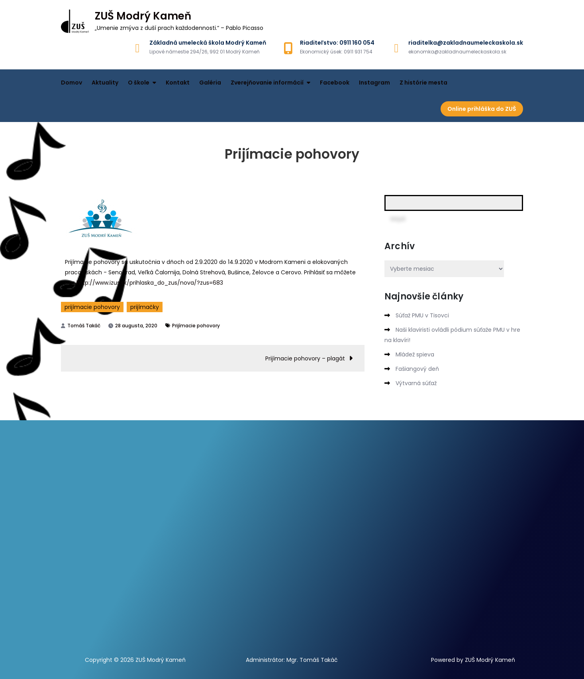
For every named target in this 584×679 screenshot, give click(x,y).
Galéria (210, 83)
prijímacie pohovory (92, 307)
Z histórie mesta (423, 83)
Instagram (374, 83)
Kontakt (178, 83)
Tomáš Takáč (83, 325)
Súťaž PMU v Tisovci (422, 315)
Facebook (334, 83)
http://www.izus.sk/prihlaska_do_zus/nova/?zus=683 (149, 283)
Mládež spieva (415, 354)
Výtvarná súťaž (416, 383)
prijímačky (144, 307)
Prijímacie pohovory (196, 325)
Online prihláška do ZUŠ (481, 109)
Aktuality (105, 83)
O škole (138, 83)
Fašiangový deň (417, 369)
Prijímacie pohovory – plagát (305, 358)
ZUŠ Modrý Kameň (143, 16)
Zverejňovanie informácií (267, 83)
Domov (71, 83)
